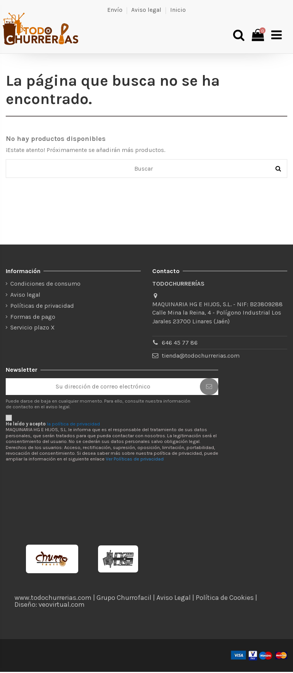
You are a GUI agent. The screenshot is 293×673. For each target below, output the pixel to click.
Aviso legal (146, 9)
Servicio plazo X (32, 329)
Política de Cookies (225, 599)
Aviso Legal (173, 599)
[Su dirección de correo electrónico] (103, 388)
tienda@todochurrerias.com (201, 357)
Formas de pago (32, 317)
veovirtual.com (62, 605)
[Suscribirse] (209, 388)
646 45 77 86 (180, 344)
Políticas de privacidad (42, 306)
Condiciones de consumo (45, 285)
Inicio (178, 9)
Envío (114, 9)
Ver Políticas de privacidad (135, 460)
